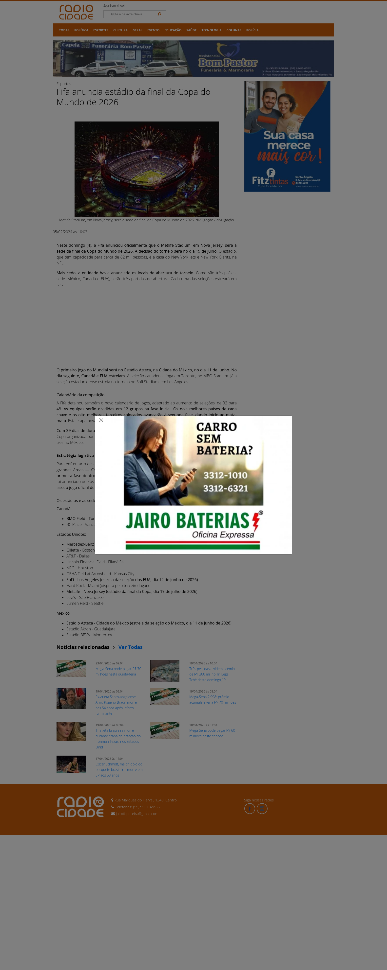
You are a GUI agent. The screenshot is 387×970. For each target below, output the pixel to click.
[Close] (101, 420)
